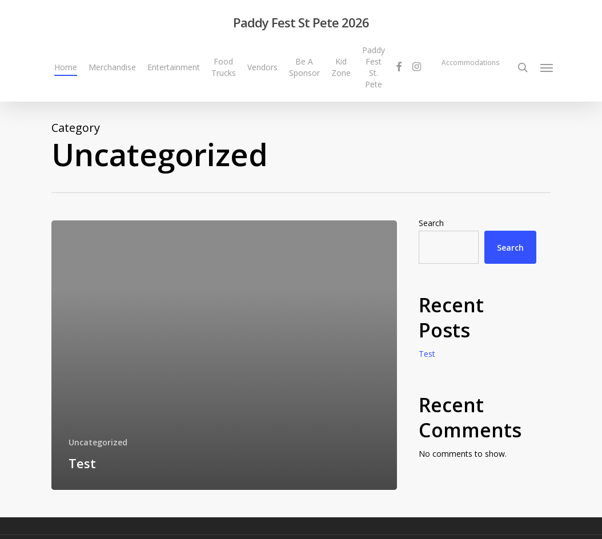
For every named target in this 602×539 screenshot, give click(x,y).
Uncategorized (98, 442)
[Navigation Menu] (547, 67)
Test (427, 353)
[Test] (224, 355)
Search (431, 223)
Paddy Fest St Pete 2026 (301, 22)
